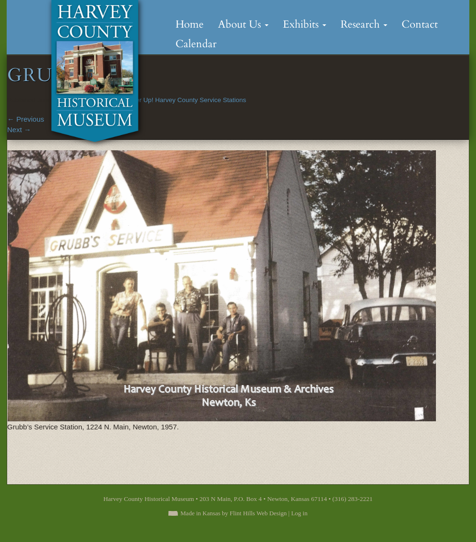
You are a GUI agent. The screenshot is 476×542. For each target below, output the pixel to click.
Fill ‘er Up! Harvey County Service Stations (185, 100)
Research (364, 24)
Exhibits (304, 24)
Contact (420, 24)
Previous (25, 119)
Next (19, 129)
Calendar (196, 44)
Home (190, 24)
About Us (243, 24)
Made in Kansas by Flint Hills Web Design (233, 513)
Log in (299, 513)
